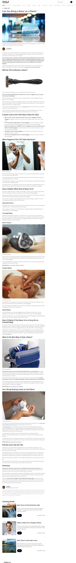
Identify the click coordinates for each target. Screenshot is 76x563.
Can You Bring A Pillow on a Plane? (16, 265)
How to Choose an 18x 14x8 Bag (16, 386)
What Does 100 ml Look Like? (15, 442)
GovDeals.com (25, 106)
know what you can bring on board (32, 67)
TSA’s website (7, 427)
